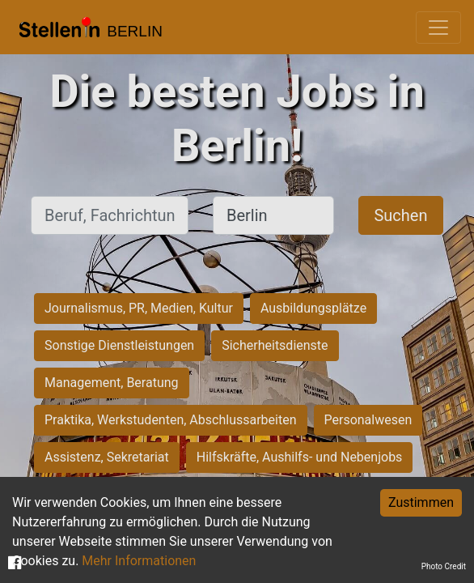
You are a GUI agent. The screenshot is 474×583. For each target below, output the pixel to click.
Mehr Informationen (139, 560)
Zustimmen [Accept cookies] (421, 502)
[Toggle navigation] (438, 27)
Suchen (400, 215)
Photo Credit (443, 566)
